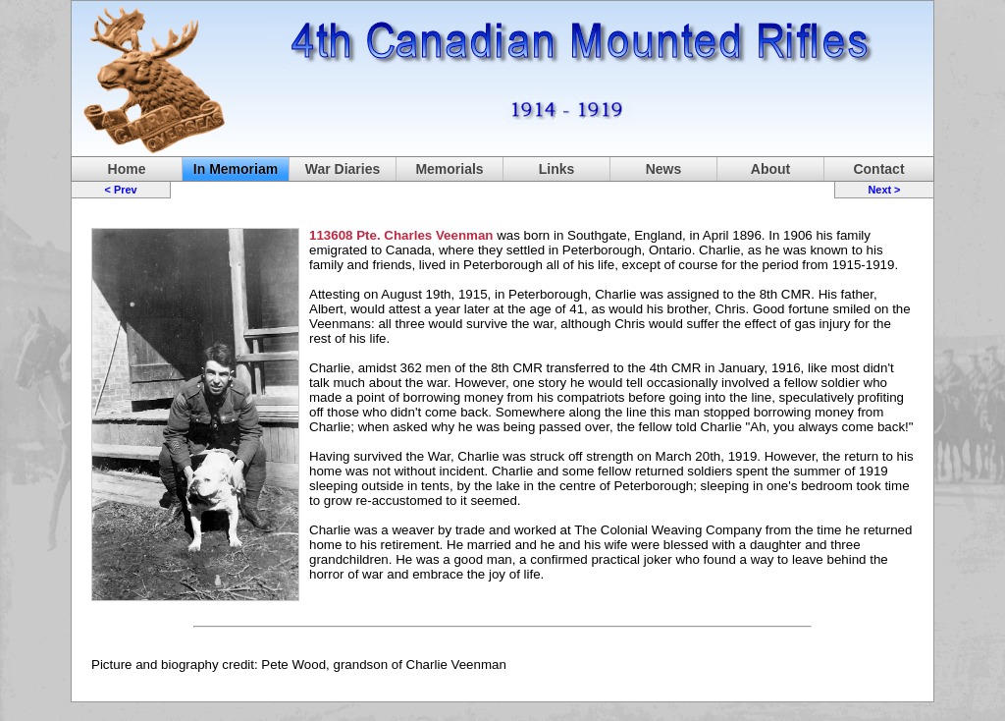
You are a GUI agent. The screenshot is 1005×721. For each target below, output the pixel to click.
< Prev (121, 189)
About (770, 169)
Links (557, 169)
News (664, 169)
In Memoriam (235, 169)
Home (127, 169)
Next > (884, 189)
